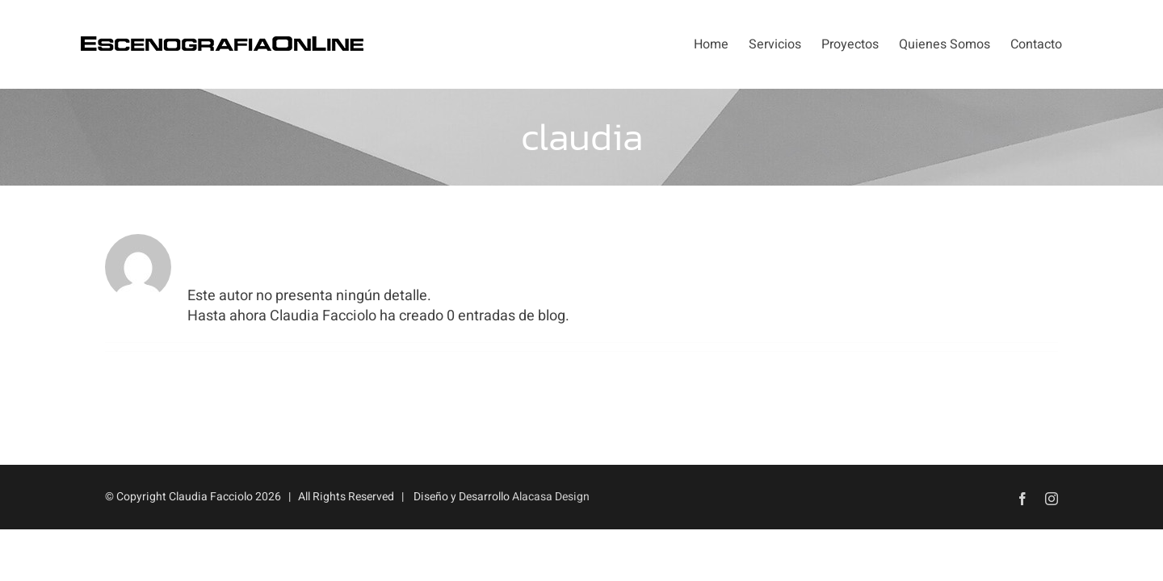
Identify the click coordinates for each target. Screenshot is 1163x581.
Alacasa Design (551, 496)
